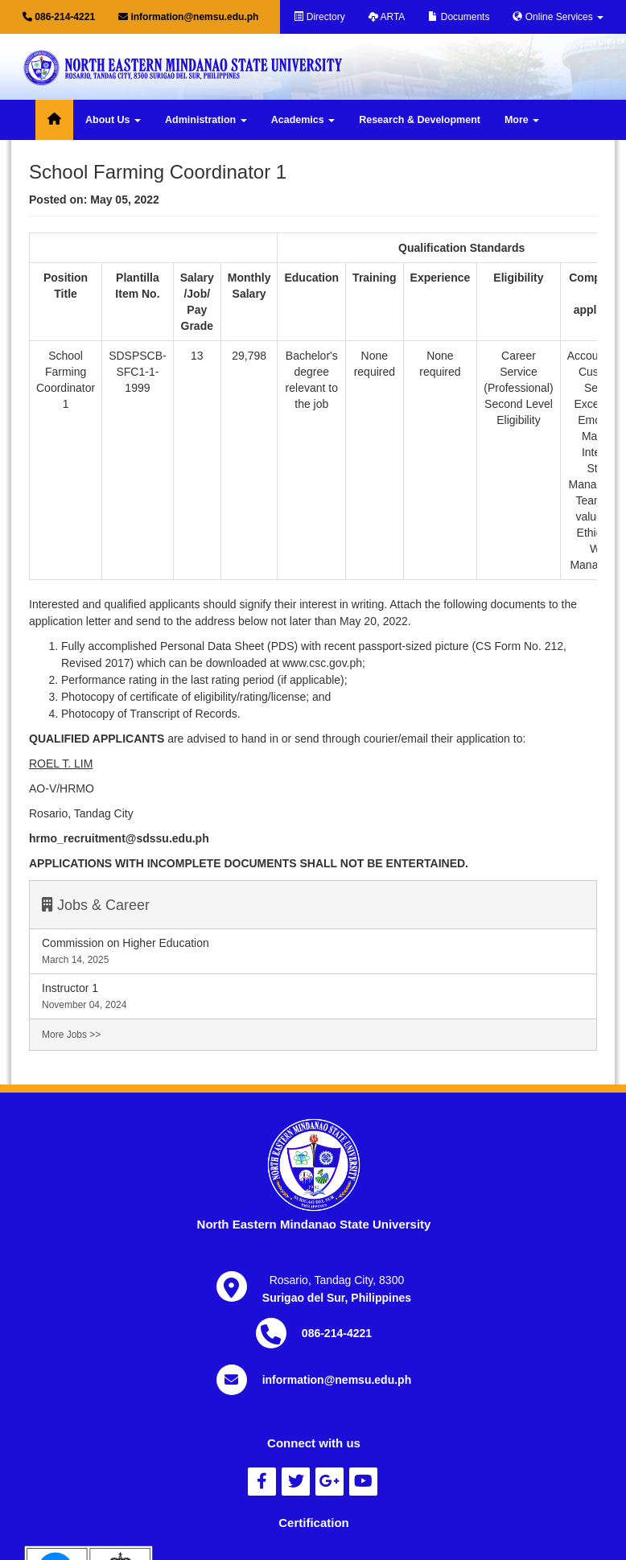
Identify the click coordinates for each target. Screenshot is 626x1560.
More (522, 120)
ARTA (387, 17)
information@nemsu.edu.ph (188, 17)
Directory (319, 17)
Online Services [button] (558, 17)
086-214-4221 (59, 17)
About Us (113, 120)
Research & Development (419, 120)
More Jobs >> (71, 1034)
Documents (458, 17)
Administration (206, 120)
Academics (303, 120)
